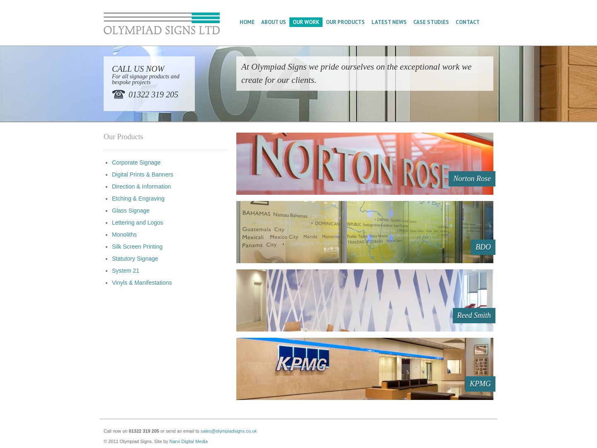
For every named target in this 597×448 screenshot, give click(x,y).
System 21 (125, 270)
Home (247, 22)
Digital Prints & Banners (142, 174)
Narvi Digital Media (189, 441)
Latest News (389, 22)
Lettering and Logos (137, 222)
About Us (273, 22)
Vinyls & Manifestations (142, 282)
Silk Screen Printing (137, 246)
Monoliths (124, 234)
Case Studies (431, 22)
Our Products (345, 22)
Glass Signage (131, 210)
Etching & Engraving (138, 198)
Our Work (306, 22)
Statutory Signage (135, 258)
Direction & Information (141, 186)
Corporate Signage (136, 162)
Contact (468, 22)
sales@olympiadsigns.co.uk (229, 431)
